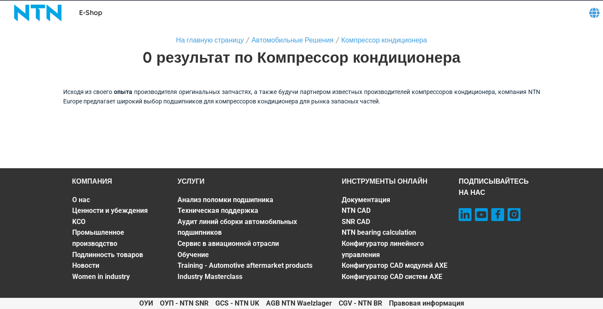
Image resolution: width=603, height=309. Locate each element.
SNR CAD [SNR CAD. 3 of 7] (356, 222)
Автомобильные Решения (292, 40)
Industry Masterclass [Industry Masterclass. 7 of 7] (210, 277)
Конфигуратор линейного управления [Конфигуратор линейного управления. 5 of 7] (383, 249)
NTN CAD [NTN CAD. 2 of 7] (356, 210)
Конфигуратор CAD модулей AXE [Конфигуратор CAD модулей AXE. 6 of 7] (394, 265)
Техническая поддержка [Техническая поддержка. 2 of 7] (218, 210)
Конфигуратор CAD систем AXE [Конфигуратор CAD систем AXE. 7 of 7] (392, 277)
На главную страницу (210, 40)
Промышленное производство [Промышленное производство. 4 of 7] (98, 238)
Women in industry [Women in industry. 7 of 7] (101, 277)
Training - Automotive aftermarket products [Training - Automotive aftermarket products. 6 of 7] (245, 265)
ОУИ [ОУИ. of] (146, 303)
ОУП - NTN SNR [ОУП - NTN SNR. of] (184, 303)
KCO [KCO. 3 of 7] (79, 222)
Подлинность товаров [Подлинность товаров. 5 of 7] (107, 255)
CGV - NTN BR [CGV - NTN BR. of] (360, 303)
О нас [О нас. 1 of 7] (81, 200)
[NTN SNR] (37, 12)
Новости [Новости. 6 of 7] (85, 265)
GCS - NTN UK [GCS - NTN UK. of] (237, 303)
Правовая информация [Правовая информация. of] (426, 303)
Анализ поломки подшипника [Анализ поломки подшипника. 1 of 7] (225, 200)
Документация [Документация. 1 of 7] (366, 200)
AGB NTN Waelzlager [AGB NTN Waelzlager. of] (299, 303)
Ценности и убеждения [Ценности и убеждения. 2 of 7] (110, 210)
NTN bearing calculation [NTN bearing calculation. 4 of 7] (379, 232)
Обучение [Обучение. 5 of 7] (193, 255)
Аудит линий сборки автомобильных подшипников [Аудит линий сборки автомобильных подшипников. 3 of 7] (237, 227)
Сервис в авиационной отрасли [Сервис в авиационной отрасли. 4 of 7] (228, 243)
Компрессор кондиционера (384, 40)
